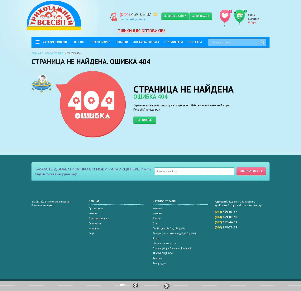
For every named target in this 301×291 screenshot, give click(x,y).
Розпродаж (159, 263)
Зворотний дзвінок (133, 19)
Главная (36, 53)
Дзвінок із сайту (175, 16)
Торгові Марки (100, 42)
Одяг (156, 223)
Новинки (122, 42)
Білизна (157, 218)
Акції (91, 233)
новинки (157, 208)
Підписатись (249, 171)
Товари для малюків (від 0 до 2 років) (174, 233)
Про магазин (96, 208)
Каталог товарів (55, 42)
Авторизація (200, 16)
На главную (145, 120)
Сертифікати (173, 42)
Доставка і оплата (146, 42)
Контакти (195, 42)
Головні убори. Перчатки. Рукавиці (172, 248)
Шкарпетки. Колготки (164, 243)
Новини (93, 213)
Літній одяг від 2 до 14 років (169, 228)
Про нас (79, 42)
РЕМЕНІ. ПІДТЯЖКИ (163, 253)
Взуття (156, 238)
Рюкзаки (157, 258)
